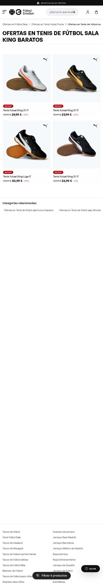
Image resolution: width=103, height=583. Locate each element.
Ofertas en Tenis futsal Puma (48, 24)
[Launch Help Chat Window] (90, 568)
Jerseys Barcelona (63, 542)
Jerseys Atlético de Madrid (68, 548)
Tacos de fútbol (11, 531)
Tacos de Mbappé (12, 548)
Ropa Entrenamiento (64, 559)
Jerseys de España (63, 565)
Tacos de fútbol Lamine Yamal (19, 554)
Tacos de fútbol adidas (15, 559)
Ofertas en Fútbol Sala (14, 24)
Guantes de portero (64, 531)
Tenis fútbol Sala (11, 537)
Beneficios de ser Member (51, 3)
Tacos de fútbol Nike (13, 565)
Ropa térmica (60, 554)
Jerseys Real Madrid (64, 537)
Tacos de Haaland (12, 542)
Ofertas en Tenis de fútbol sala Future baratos (28, 210)
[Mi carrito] (96, 12)
